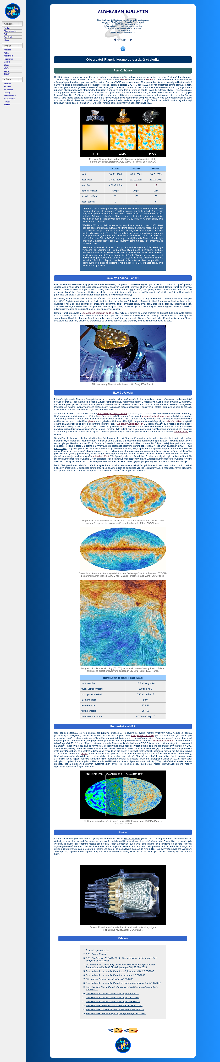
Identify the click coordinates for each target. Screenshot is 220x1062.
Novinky (7, 28)
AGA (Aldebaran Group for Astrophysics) (127, 22)
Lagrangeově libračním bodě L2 (98, 313)
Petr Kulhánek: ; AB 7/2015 (116, 1013)
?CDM (84, 753)
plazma (91, 421)
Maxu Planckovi (132, 838)
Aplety (6, 53)
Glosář (6, 65)
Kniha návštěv (9, 96)
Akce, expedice (10, 31)
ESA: (96, 954)
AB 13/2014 (60, 448)
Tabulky (7, 74)
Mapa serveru (9, 99)
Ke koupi (7, 87)
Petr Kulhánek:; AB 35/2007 (120, 971)
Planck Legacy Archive (97, 950)
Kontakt (7, 105)
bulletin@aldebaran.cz (126, 32)
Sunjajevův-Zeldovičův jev (129, 424)
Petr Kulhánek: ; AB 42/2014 (115, 1009)
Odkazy (7, 93)
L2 (136, 185)
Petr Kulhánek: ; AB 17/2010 (123, 983)
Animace (7, 50)
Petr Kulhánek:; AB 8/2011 (113, 1001)
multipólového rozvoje (142, 735)
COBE (98, 79)
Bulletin (7, 34)
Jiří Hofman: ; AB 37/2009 (109, 979)
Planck (149, 79)
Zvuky (6, 71)
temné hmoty (181, 431)
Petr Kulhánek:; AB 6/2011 (112, 993)
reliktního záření (174, 421)
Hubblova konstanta (163, 740)
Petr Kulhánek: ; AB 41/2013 (114, 1005)
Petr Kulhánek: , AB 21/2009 (115, 975)
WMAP (123, 79)
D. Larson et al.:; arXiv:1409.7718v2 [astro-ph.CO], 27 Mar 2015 (120, 966)
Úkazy (6, 40)
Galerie (7, 62)
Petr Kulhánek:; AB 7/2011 (112, 997)
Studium (7, 84)
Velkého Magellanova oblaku (112, 413)
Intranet (7, 102)
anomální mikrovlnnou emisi (156, 416)
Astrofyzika (8, 56)
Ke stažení (8, 90)
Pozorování (8, 59)
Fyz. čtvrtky (8, 37)
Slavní (6, 68)
